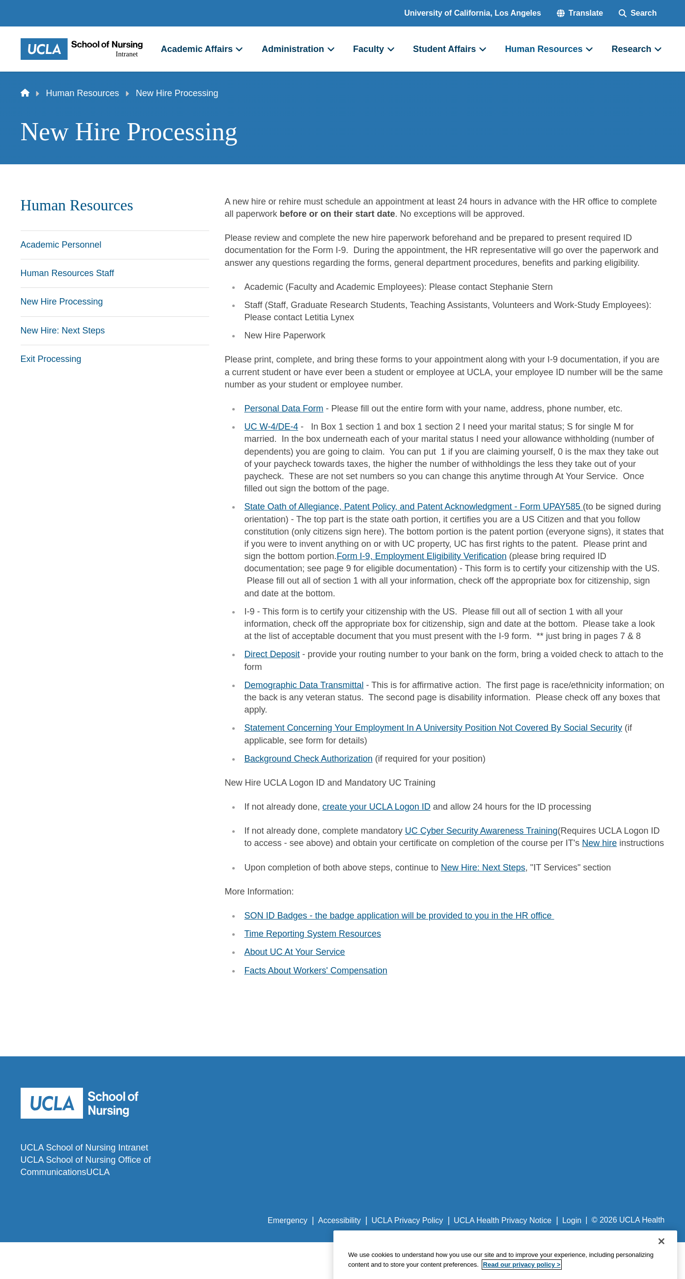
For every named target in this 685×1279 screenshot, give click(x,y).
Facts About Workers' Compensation (316, 970)
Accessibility (339, 1220)
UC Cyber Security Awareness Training (481, 831)
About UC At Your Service (295, 952)
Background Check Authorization (309, 759)
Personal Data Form (284, 408)
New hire (599, 843)
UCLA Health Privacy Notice (502, 1220)
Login (571, 1220)
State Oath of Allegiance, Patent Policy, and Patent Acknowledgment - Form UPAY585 (414, 507)
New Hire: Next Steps (483, 867)
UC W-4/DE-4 (272, 427)
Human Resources (82, 93)
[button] (580, 13)
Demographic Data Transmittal (304, 685)
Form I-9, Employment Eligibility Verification (422, 556)
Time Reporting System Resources (313, 934)
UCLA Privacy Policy (407, 1220)
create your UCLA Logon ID (377, 807)
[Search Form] (637, 13)
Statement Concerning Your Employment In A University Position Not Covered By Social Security (433, 728)
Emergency (287, 1220)
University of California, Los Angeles (472, 13)
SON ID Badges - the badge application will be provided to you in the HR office (399, 916)
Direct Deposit (272, 654)
